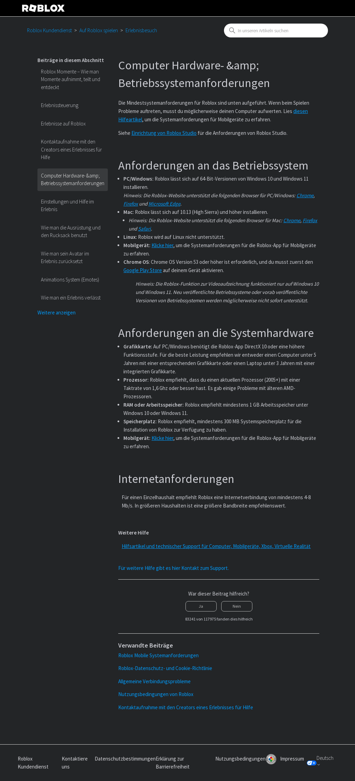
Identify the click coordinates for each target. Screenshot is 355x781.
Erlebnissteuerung (59, 105)
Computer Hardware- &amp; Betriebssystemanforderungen (72, 179)
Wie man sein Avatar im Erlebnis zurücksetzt (65, 257)
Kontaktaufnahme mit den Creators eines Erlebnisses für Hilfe (71, 149)
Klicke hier (162, 245)
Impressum (292, 758)
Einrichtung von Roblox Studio (164, 133)
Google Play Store (142, 270)
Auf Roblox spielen (98, 30)
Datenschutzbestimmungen (125, 758)
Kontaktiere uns (75, 762)
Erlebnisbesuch (141, 30)
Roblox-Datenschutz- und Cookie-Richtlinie (165, 668)
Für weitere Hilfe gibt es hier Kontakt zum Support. (173, 568)
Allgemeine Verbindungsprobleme (154, 681)
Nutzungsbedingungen (240, 758)
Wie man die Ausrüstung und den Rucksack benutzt (71, 231)
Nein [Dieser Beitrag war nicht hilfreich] (237, 606)
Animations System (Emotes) (70, 279)
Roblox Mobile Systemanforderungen (158, 655)
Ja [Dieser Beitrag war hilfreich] (201, 606)
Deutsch (325, 761)
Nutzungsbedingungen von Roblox (155, 694)
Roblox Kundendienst (49, 30)
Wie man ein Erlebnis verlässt (71, 297)
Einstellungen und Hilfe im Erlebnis (67, 205)
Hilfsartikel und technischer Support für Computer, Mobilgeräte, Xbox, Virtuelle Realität (216, 546)
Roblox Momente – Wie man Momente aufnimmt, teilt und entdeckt (70, 79)
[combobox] (276, 30)
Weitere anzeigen (56, 312)
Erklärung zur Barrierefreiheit (173, 762)
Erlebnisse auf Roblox (63, 123)
